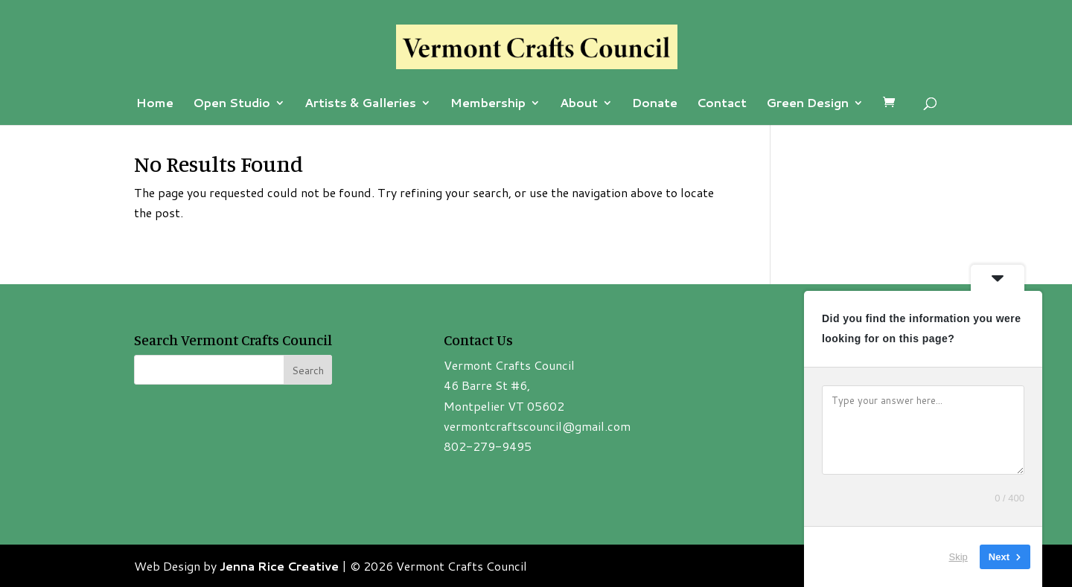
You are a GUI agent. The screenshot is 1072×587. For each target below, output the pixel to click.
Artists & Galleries (360, 104)
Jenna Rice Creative (279, 565)
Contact (722, 104)
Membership (488, 104)
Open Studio (231, 104)
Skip (958, 556)
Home (154, 104)
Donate (654, 104)
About (579, 104)
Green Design (807, 104)
